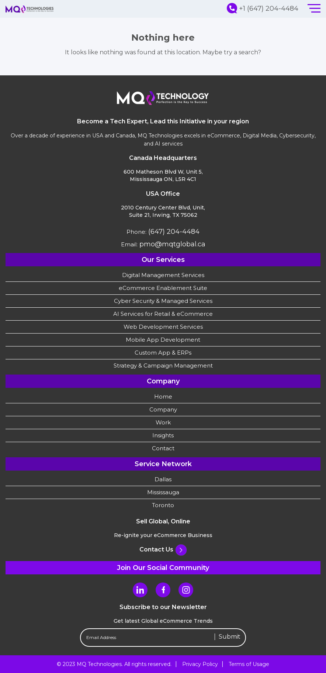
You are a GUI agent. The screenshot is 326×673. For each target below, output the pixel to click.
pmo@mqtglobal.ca (171, 244)
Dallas (163, 479)
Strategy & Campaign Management (163, 365)
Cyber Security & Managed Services (163, 300)
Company (163, 409)
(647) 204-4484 (173, 232)
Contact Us (163, 549)
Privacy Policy (200, 664)
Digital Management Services (163, 275)
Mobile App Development (163, 339)
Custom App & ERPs (163, 352)
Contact (163, 448)
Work (163, 422)
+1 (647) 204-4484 (262, 8)
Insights (163, 435)
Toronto (163, 505)
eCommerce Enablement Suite (163, 287)
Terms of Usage (249, 664)
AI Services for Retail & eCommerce (163, 313)
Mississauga (163, 492)
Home (163, 396)
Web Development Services (163, 326)
